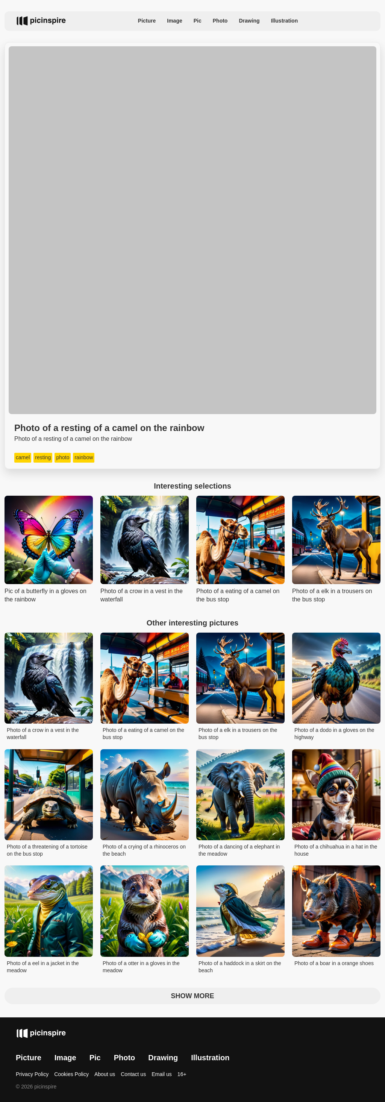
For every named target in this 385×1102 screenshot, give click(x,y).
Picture (147, 21)
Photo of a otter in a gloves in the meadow (141, 967)
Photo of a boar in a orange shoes (334, 963)
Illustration (284, 21)
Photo (220, 21)
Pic (198, 21)
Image (174, 21)
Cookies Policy (71, 1074)
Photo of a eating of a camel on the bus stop (143, 734)
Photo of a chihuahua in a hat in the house (335, 850)
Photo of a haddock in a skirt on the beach (240, 967)
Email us (162, 1074)
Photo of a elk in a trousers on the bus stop (238, 734)
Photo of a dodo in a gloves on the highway (334, 734)
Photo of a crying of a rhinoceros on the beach (144, 850)
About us (104, 1074)
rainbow (83, 457)
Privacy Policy (32, 1074)
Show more (192, 996)
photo (62, 457)
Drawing (249, 21)
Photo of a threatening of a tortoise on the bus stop (47, 850)
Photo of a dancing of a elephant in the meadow (239, 850)
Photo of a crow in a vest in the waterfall (43, 734)
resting (43, 457)
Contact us (133, 1074)
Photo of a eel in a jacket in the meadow (43, 967)
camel (23, 457)
